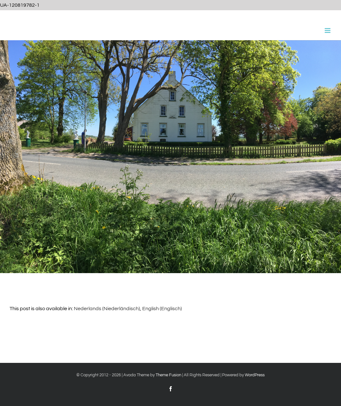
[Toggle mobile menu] (328, 30)
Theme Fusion (168, 375)
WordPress (255, 375)
